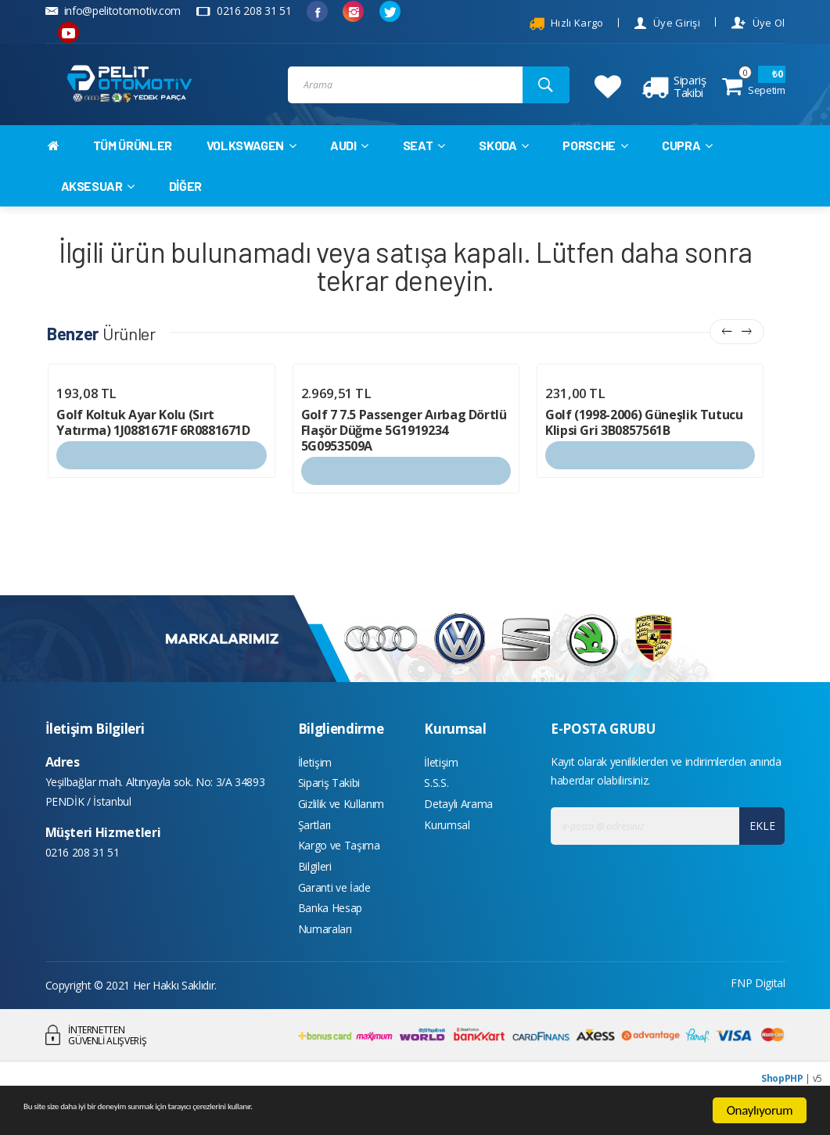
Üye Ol (758, 23)
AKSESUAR (98, 200)
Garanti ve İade (334, 919)
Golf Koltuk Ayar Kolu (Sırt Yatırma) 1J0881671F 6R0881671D (153, 438)
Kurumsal (446, 849)
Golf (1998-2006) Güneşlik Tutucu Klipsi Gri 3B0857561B (644, 438)
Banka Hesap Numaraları (330, 955)
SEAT (424, 160)
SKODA (504, 160)
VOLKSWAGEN (251, 160)
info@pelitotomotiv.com (113, 10)
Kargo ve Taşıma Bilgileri (339, 884)
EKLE (758, 840)
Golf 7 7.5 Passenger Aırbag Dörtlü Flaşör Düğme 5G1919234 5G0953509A (404, 445)
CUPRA (687, 160)
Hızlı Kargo (566, 23)
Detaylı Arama (458, 825)
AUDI (349, 160)
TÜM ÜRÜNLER (132, 160)
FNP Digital (758, 1021)
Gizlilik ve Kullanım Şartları (341, 837)
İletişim (315, 778)
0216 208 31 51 (243, 10)
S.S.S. (436, 802)
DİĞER (185, 200)
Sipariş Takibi (329, 802)
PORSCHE (594, 160)
